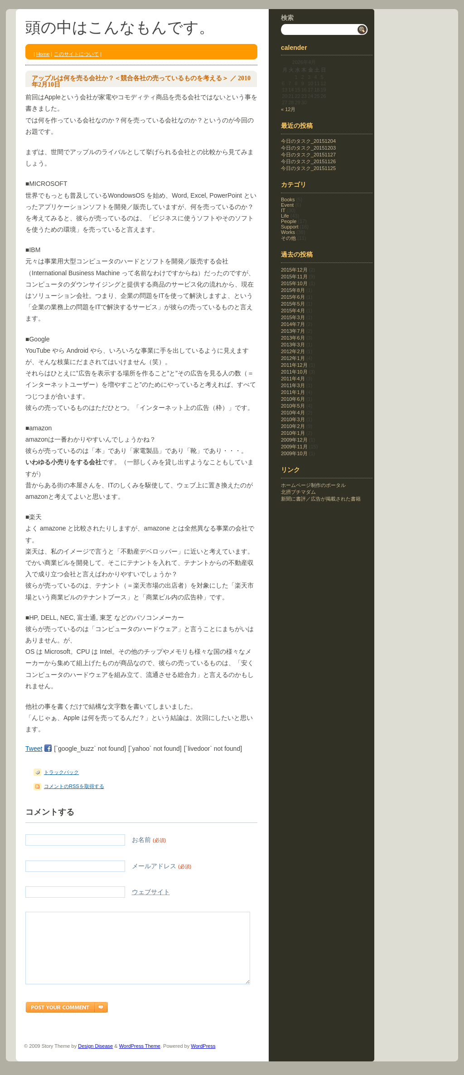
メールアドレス (108, 866)
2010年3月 (293, 419)
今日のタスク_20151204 (308, 141)
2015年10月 (294, 283)
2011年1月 (293, 392)
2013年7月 (293, 331)
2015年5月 (293, 303)
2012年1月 (293, 358)
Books (288, 199)
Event (287, 205)
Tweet (33, 748)
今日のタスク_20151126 (308, 161)
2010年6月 (293, 399)
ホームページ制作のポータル (313, 485)
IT (283, 210)
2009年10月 (294, 453)
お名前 (95, 840)
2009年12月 (294, 440)
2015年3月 (293, 317)
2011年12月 (294, 365)
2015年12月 (294, 269)
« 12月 (288, 109)
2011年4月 (293, 378)
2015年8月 (293, 290)
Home (42, 54)
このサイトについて (76, 54)
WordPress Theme (139, 1059)
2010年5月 (293, 406)
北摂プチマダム (298, 492)
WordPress (203, 1059)
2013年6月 (293, 337)
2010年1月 (293, 433)
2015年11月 (294, 276)
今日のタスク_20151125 (308, 168)
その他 (288, 238)
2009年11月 (294, 446)
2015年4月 (293, 310)
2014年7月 (293, 324)
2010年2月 (293, 426)
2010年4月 (293, 412)
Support (290, 226)
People (288, 221)
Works (288, 232)
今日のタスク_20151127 (308, 154)
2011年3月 (293, 385)
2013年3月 (293, 344)
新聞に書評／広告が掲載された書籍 (321, 498)
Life (285, 216)
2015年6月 (293, 297)
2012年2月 (293, 351)
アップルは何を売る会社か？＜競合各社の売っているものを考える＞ (130, 78)
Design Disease (95, 1059)
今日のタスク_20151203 (308, 148)
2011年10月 (294, 372)
